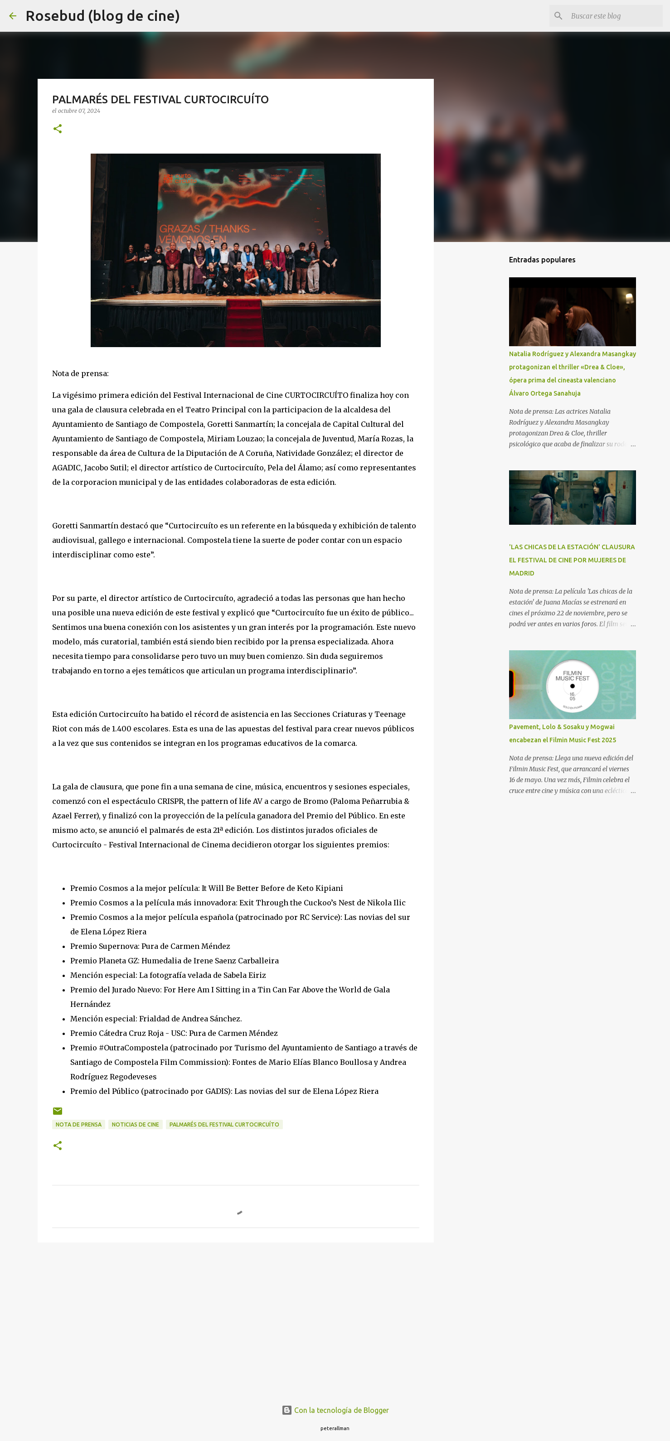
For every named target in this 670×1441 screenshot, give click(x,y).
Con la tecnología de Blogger (335, 1410)
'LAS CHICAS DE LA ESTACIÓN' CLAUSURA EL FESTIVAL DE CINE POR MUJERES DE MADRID (572, 560)
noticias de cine (135, 1124)
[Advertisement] (235, 1319)
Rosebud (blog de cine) (102, 15)
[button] (57, 129)
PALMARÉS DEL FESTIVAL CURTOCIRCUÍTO (224, 1124)
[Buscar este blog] (615, 16)
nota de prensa (79, 1124)
